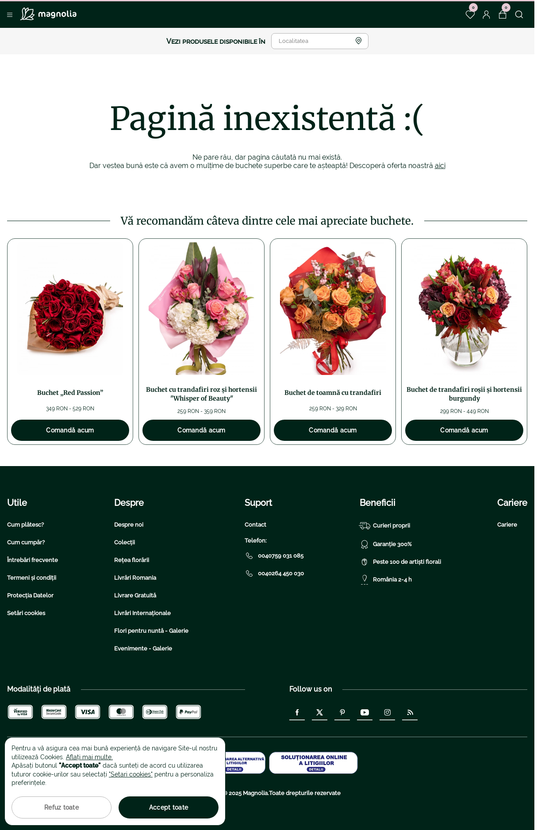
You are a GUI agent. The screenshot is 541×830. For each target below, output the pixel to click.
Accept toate (168, 807)
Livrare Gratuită (135, 595)
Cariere (507, 524)
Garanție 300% (386, 544)
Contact (255, 524)
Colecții (124, 542)
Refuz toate (61, 807)
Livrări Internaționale (142, 613)
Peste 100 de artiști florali (400, 562)
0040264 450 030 (274, 573)
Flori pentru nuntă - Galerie (151, 630)
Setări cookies (26, 613)
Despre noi (128, 524)
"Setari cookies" (131, 774)
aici (440, 165)
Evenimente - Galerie (143, 648)
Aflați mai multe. (89, 757)
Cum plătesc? (25, 524)
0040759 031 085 (274, 555)
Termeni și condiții (31, 577)
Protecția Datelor (30, 595)
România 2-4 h (386, 580)
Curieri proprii (385, 526)
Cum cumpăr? (26, 542)
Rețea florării (131, 560)
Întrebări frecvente (32, 560)
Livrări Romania (135, 577)
